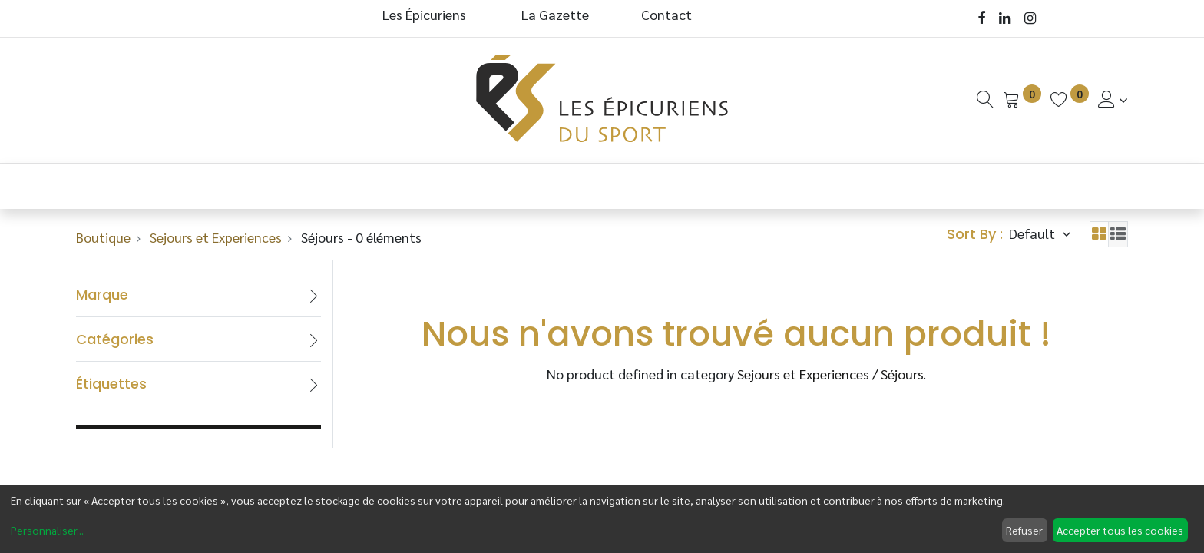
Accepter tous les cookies (1120, 530)
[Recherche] (985, 99)
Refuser (1024, 530)
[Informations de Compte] (1113, 99)
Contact (666, 14)
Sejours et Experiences (216, 237)
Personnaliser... (47, 530)
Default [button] (1033, 233)
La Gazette (556, 14)
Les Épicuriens (424, 14)
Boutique (103, 237)
